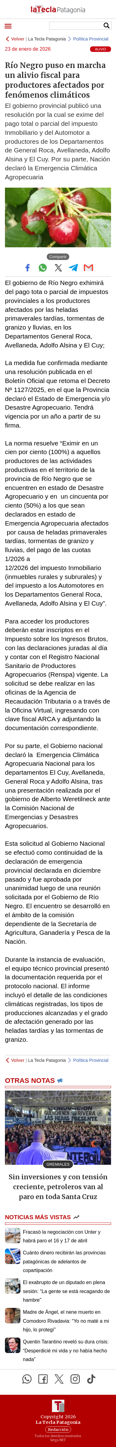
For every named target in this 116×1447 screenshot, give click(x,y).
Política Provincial (91, 38)
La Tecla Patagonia (47, 38)
